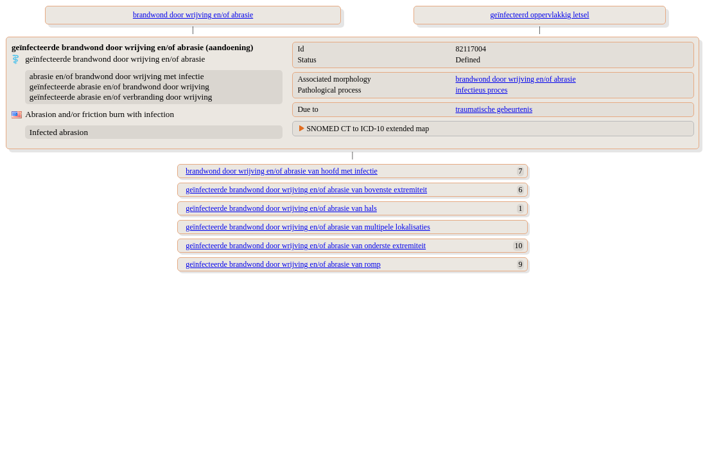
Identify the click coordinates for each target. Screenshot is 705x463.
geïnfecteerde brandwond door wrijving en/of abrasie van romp (283, 264)
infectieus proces (481, 90)
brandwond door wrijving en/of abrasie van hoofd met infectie (282, 171)
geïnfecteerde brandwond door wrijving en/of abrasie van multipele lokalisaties (308, 227)
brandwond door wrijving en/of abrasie (515, 79)
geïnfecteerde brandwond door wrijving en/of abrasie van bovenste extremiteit (306, 189)
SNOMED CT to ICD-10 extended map (367, 128)
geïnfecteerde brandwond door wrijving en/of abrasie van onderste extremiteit (306, 245)
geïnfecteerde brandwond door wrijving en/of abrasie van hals (281, 208)
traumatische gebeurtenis (493, 109)
